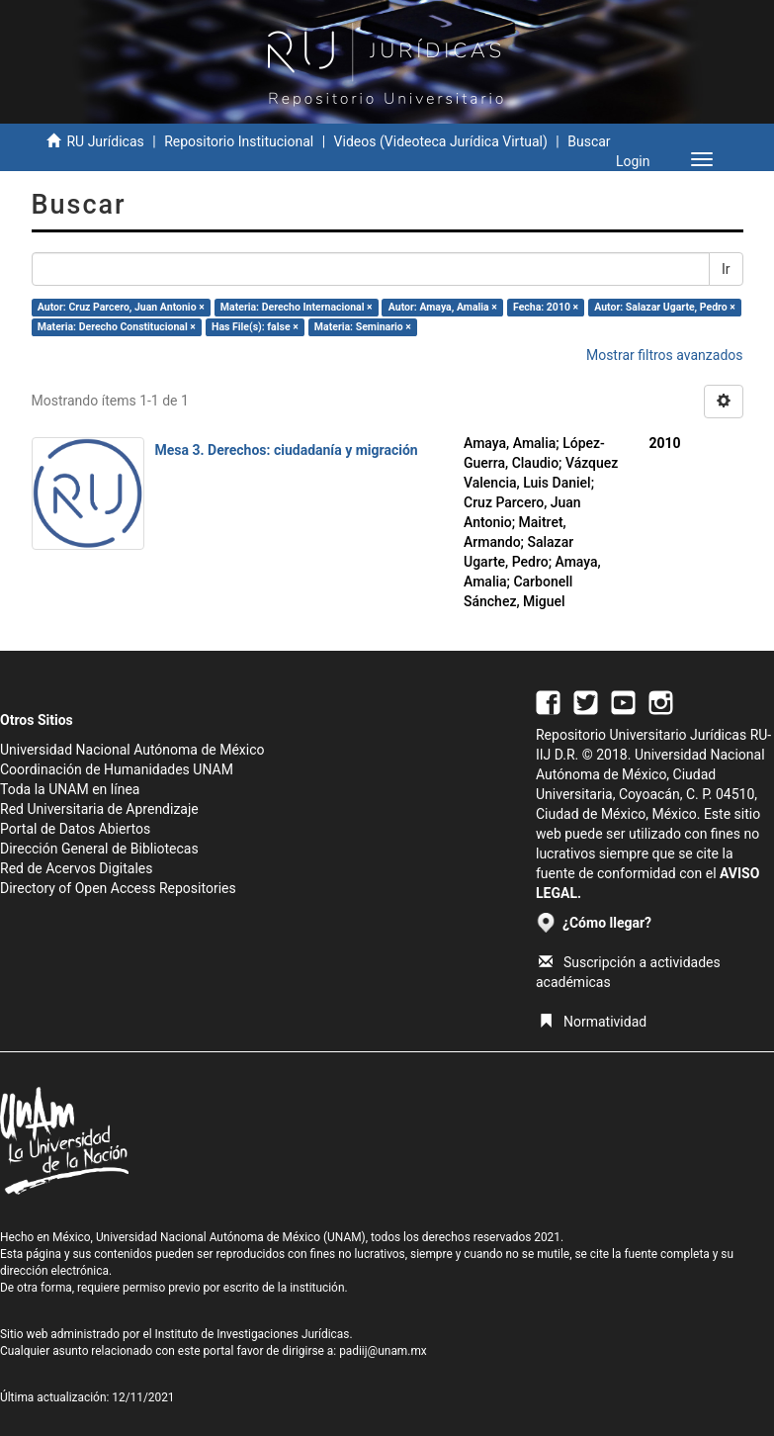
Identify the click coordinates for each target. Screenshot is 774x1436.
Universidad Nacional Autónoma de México (132, 750)
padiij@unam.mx (383, 1351)
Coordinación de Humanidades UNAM (116, 769)
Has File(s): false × (255, 326)
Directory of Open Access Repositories (118, 888)
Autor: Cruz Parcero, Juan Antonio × (121, 307)
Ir (726, 269)
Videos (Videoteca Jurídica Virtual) (441, 141)
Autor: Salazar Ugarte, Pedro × (664, 307)
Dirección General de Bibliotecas (99, 848)
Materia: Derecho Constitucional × (117, 326)
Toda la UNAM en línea (69, 789)
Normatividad (592, 1022)
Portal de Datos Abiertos (75, 829)
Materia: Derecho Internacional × (296, 307)
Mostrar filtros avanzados (664, 355)
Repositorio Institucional (238, 141)
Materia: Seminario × (362, 326)
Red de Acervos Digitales (76, 868)
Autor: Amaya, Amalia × (442, 307)
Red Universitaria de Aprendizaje (99, 809)
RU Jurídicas (104, 141)
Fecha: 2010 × (545, 307)
